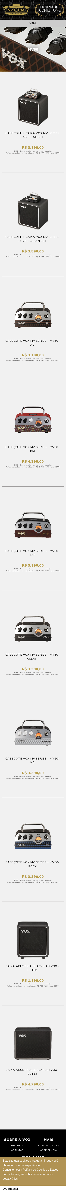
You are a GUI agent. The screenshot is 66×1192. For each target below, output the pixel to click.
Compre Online (48, 1145)
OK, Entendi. (11, 1188)
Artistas (17, 1150)
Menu (33, 23)
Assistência (48, 1150)
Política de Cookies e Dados (40, 1169)
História (17, 1145)
